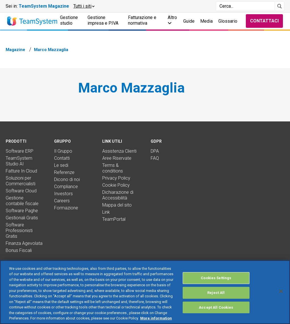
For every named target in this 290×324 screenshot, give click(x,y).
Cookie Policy (116, 185)
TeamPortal (113, 219)
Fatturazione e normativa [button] (142, 20)
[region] (145, 292)
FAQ (155, 158)
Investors (63, 193)
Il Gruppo (63, 151)
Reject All (216, 293)
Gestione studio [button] (69, 20)
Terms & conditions (112, 168)
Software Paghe (22, 210)
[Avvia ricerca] (279, 6)
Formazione (66, 208)
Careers (62, 200)
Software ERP (19, 151)
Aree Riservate (116, 158)
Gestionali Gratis (22, 217)
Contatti (62, 158)
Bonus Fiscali (19, 250)
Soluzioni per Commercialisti (20, 180)
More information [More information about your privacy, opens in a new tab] (156, 318)
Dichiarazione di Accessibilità (117, 195)
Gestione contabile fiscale (22, 200)
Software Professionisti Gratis (19, 230)
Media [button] (206, 21)
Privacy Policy (116, 178)
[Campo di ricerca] (245, 6)
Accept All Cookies (216, 307)
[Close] (281, 291)
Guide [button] (189, 21)
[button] (83, 6)
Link (106, 212)
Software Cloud (21, 190)
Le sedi (61, 165)
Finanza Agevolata (24, 243)
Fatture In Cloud (21, 171)
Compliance (66, 186)
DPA (155, 151)
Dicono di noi (67, 179)
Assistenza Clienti (119, 151)
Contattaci (264, 21)
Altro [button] (172, 20)
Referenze (64, 172)
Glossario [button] (227, 21)
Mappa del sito (117, 205)
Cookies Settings (216, 278)
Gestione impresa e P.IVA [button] (103, 20)
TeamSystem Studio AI (19, 161)
